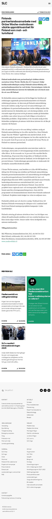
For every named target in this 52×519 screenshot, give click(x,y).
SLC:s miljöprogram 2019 (34, 467)
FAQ (3, 474)
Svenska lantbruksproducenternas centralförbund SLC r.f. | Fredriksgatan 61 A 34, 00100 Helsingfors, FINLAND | (13, 406)
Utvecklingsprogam (33, 464)
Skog (3, 436)
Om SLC (29, 449)
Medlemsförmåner (32, 428)
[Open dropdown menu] (49, 3)
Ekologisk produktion (8, 433)
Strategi (29, 462)
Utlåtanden (30, 415)
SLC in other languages (34, 487)
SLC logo (4, 454)
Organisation (31, 451)
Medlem (29, 423)
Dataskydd (5, 469)
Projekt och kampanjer (8, 464)
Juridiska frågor (32, 436)
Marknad (4, 459)
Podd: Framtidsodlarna (34, 410)
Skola (3, 457)
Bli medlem (30, 482)
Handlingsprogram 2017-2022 (36, 469)
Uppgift (29, 457)
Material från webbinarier (9, 462)
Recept (29, 417)
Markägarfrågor (32, 431)
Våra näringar (6, 423)
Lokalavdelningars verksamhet (11, 472)
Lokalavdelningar (32, 477)
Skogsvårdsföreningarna (34, 479)
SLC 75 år (30, 454)
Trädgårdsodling (7, 431)
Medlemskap (31, 425)
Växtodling (5, 425)
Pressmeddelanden (8, 12)
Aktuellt (30, 399)
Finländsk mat (6, 438)
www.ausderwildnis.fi (9, 241)
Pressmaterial (6, 467)
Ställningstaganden (33, 472)
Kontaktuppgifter (7, 495)
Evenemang (30, 407)
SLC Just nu (30, 438)
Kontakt (4, 399)
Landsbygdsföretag (8, 443)
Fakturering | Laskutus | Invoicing (11, 498)
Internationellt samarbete (34, 484)
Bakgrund (30, 459)
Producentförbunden (33, 474)
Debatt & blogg (31, 412)
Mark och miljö (6, 441)
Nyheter (4, 321)
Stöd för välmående (33, 433)
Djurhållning (5, 428)
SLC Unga (30, 441)
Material (4, 449)
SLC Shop (4, 451)
